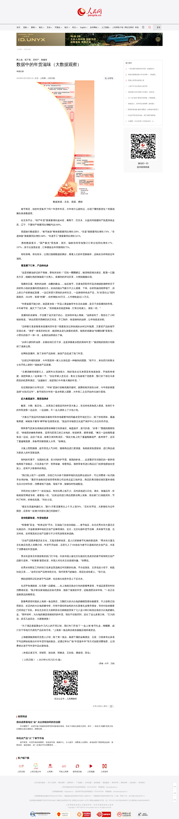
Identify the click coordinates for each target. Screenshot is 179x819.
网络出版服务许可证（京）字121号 (102, 800)
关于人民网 (52, 782)
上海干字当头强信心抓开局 (137, 86)
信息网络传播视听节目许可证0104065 (42, 800)
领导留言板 (77, 767)
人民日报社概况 (39, 782)
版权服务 (97, 782)
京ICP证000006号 (122, 800)
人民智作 (104, 767)
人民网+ (50, 767)
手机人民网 (63, 767)
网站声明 (115, 782)
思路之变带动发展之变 (136, 80)
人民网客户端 (117, 27)
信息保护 (133, 782)
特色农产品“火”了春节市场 (30, 738)
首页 (18, 27)
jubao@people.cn (111, 787)
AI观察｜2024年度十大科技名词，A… (141, 121)
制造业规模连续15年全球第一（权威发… (142, 74)
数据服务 (106, 782)
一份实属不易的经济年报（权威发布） (141, 69)
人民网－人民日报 (47, 78)
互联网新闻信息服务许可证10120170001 (48, 796)
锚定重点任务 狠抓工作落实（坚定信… (142, 92)
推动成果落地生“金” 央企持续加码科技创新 (38, 722)
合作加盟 (88, 782)
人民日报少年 (35, 767)
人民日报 (21, 767)
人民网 (19, 49)
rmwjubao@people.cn (120, 791)
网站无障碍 (129, 27)
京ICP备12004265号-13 (137, 796)
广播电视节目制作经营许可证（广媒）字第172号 (110, 796)
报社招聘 (61, 782)
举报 (137, 27)
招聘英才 (70, 782)
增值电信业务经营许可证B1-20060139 (77, 796)
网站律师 (124, 782)
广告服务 (79, 782)
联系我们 (142, 782)
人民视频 (91, 767)
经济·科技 (27, 49)
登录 (158, 27)
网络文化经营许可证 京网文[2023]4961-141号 (73, 800)
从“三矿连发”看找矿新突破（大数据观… (142, 98)
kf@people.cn (69, 791)
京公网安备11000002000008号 (139, 800)
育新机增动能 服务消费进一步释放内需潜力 (143, 109)
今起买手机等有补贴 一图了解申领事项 (141, 115)
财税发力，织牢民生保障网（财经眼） (141, 104)
